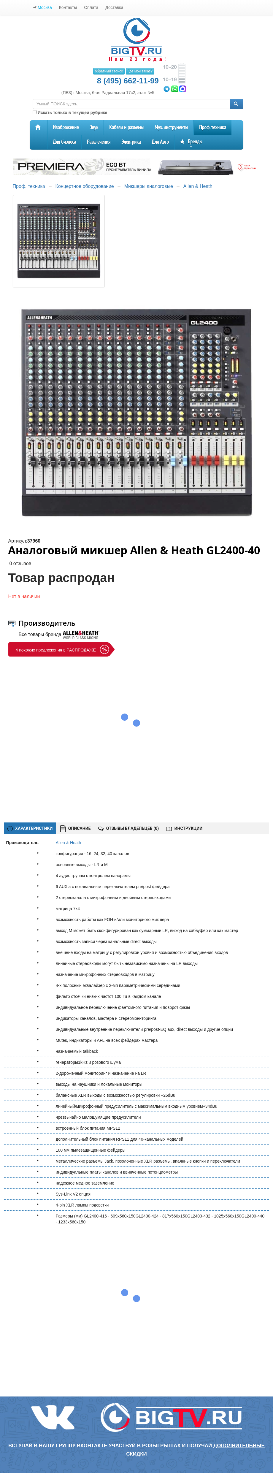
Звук (94, 127)
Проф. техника (212, 127)
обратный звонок (109, 71)
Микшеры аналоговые (148, 186)
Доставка (114, 7)
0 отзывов (20, 563)
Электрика (131, 142)
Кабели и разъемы (126, 127)
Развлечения (98, 142)
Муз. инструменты (171, 127)
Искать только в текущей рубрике (70, 112)
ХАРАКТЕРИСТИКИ (30, 828)
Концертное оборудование (84, 186)
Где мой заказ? (140, 71)
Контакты (68, 7)
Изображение (66, 127)
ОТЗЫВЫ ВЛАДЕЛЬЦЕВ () (128, 828)
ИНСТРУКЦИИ (184, 828)
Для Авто (160, 142)
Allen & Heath (197, 186)
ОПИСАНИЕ (75, 828)
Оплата (91, 7)
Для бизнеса (64, 142)
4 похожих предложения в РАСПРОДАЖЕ (56, 650)
